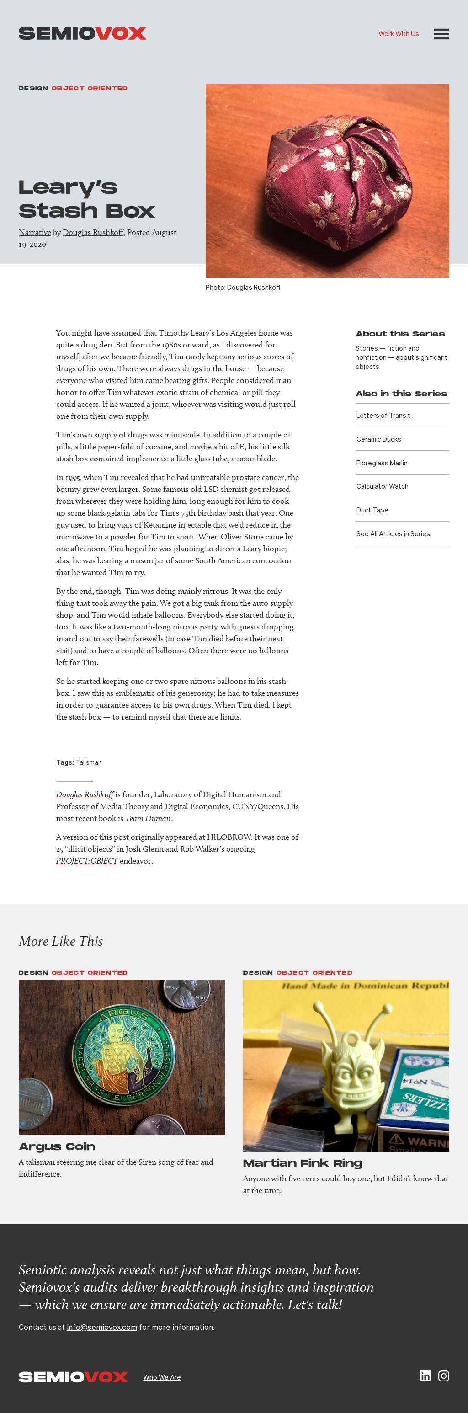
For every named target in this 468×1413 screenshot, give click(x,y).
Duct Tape (372, 509)
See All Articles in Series (393, 533)
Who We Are (162, 1376)
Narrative (35, 232)
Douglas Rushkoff (93, 232)
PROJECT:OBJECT (87, 860)
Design (34, 88)
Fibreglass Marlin (382, 462)
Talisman (88, 762)
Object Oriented (90, 88)
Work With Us (398, 33)
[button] (441, 34)
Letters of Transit (383, 415)
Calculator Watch (382, 486)
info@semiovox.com (102, 1327)
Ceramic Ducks (378, 438)
